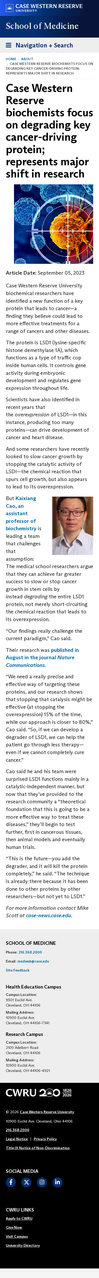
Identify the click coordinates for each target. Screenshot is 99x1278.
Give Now (14, 1227)
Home (11, 59)
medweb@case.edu (33, 961)
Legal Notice (17, 1139)
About (27, 59)
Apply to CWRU (19, 1218)
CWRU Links (20, 1210)
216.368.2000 (30, 952)
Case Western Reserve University (47, 1112)
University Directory (23, 1245)
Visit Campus (17, 1236)
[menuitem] (23, 1218)
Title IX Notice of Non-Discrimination (38, 1148)
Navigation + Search (37, 44)
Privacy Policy (45, 1139)
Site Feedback (18, 970)
